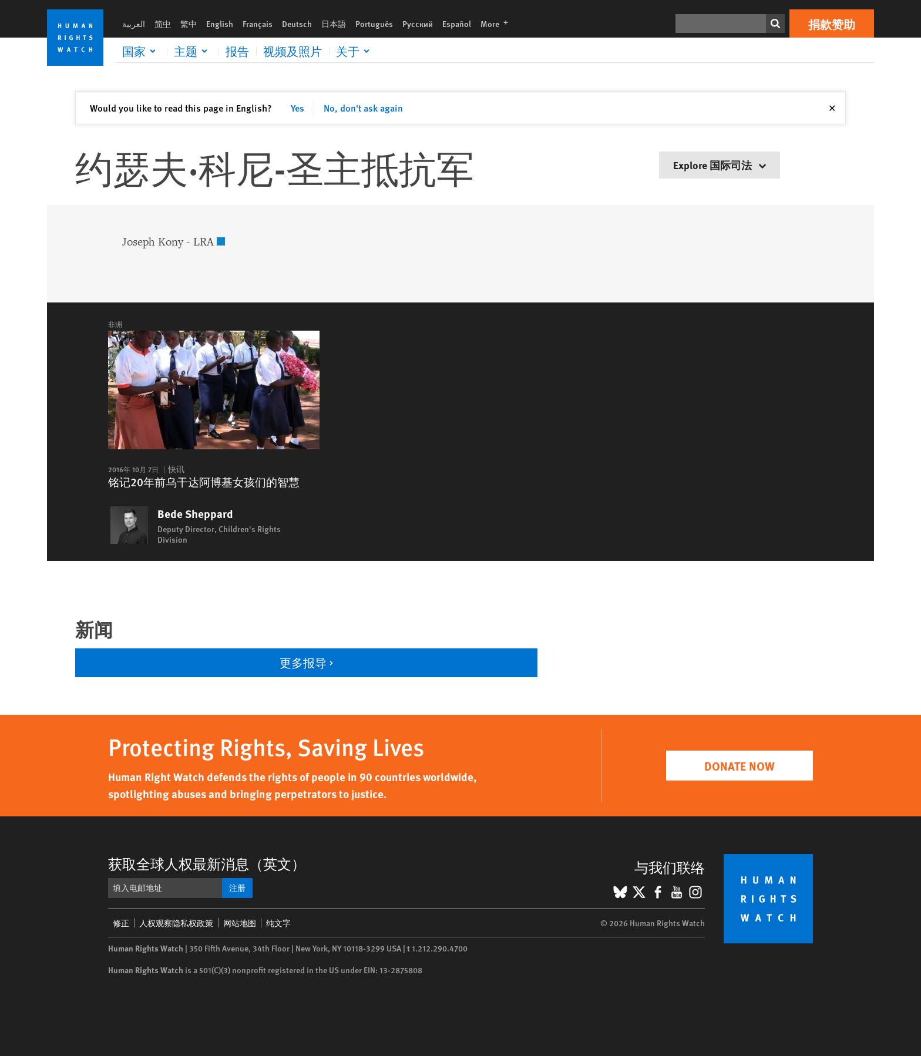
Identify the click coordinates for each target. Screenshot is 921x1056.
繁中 (188, 23)
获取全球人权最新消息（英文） (206, 863)
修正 (121, 923)
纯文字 (278, 923)
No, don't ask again (363, 108)
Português (374, 23)
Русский (417, 23)
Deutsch (297, 23)
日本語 (333, 23)
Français (258, 23)
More (497, 23)
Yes (297, 108)
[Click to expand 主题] (192, 51)
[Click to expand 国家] (141, 51)
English (219, 23)
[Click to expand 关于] (355, 51)
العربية (133, 23)
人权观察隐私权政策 (176, 923)
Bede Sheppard (195, 514)
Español (456, 23)
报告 (237, 51)
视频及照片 (292, 51)
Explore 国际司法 (719, 164)
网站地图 (239, 923)
